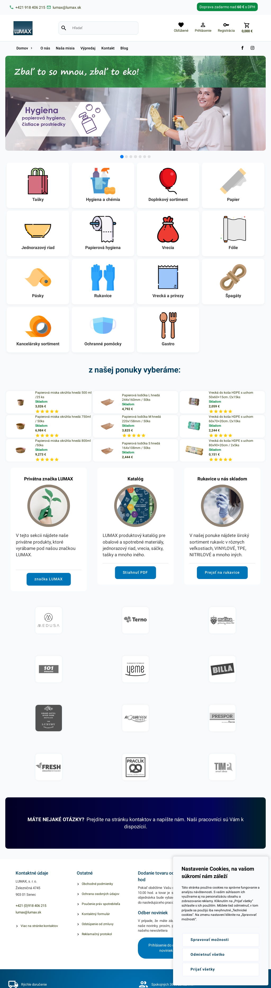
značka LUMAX (48, 579)
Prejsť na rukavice (222, 572)
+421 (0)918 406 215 (31, 906)
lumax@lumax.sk (28, 912)
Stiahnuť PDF (135, 572)
